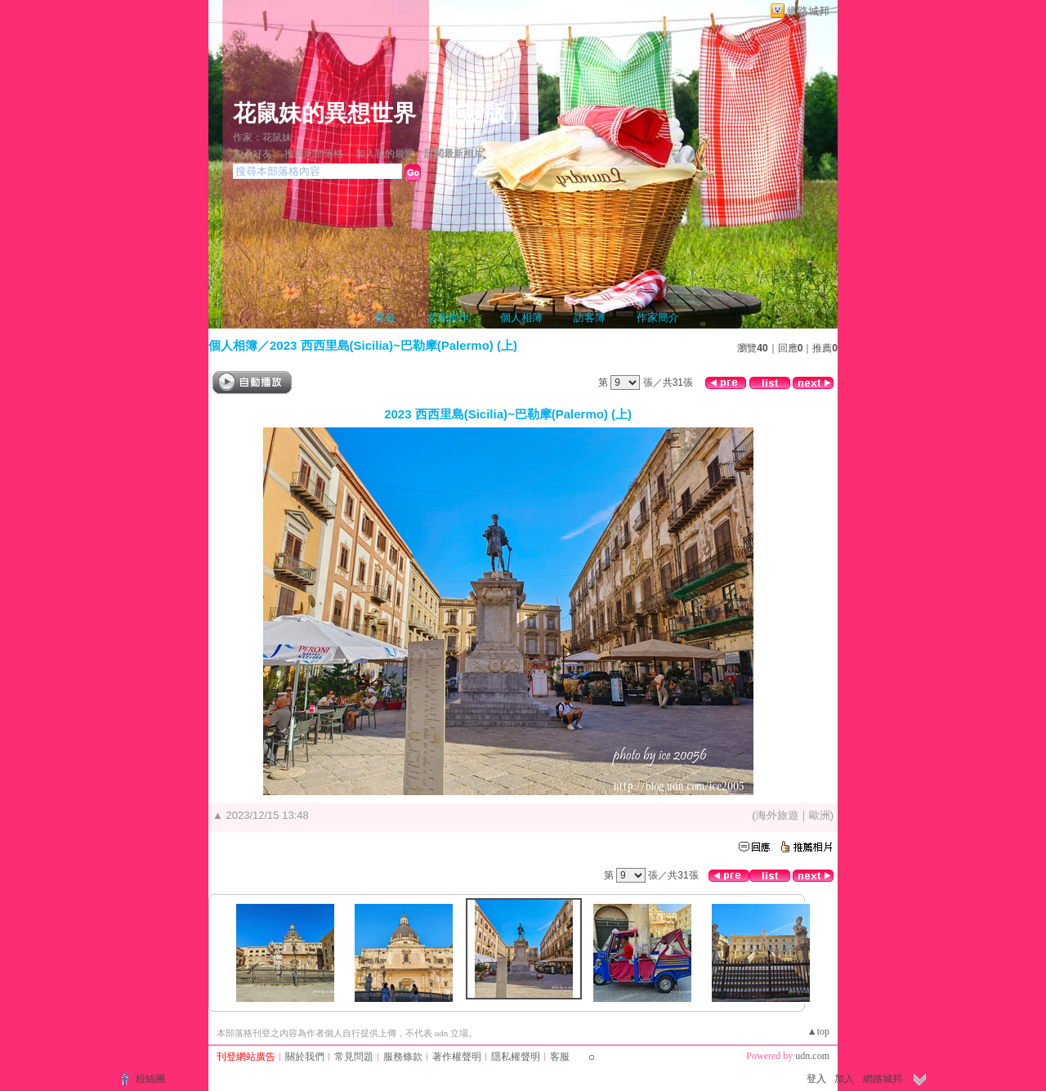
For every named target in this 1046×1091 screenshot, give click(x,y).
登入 (816, 1078)
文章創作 (448, 317)
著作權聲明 (456, 1056)
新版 (484, 113)
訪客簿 (590, 317)
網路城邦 (808, 11)
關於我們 (304, 1056)
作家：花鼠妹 (262, 137)
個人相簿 (521, 317)
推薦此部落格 (313, 153)
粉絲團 (150, 1078)
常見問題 (353, 1056)
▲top (818, 1031)
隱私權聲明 (515, 1056)
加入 (844, 1078)
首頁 (385, 317)
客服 (560, 1056)
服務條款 (402, 1056)
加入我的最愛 (384, 153)
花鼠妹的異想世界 (324, 113)
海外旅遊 (777, 815)
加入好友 (252, 153)
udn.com (812, 1056)
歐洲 (819, 815)
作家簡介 (658, 317)
